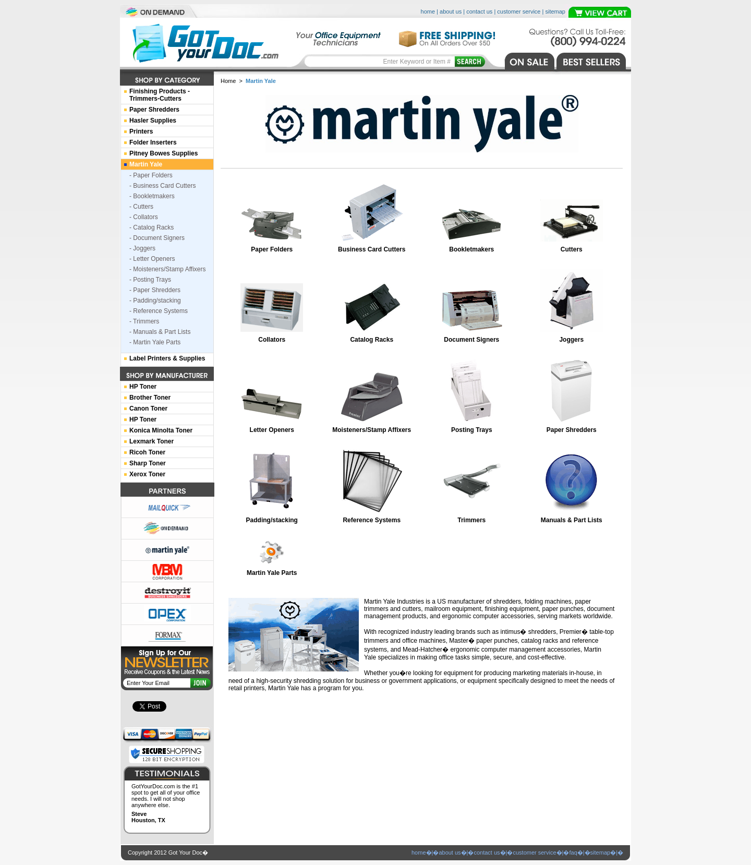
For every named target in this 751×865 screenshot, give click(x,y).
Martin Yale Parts (272, 572)
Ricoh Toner (147, 452)
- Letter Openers (152, 258)
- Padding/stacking (155, 300)
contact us (479, 11)
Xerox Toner (147, 474)
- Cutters (141, 206)
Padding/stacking (272, 520)
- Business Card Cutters (162, 185)
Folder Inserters (153, 142)
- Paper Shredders (154, 290)
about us (451, 11)
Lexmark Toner (151, 441)
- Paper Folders (151, 175)
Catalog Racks (371, 339)
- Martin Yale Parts (154, 342)
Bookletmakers (471, 249)
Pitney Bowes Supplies (163, 153)
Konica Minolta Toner (160, 430)
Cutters (572, 249)
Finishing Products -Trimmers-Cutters (159, 95)
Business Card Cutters (371, 249)
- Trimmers (144, 321)
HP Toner (142, 386)
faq (573, 852)
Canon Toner (148, 408)
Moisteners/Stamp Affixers (371, 430)
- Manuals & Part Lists (159, 331)
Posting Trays (471, 430)
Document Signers (471, 339)
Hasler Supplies (152, 120)
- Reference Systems (158, 311)
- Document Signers (157, 238)
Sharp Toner (147, 463)
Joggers (571, 339)
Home (228, 81)
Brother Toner (150, 397)
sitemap (555, 11)
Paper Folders (272, 249)
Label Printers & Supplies (167, 358)
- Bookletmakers (152, 196)
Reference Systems (372, 520)
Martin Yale (145, 164)
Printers (141, 131)
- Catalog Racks (151, 227)
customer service (518, 11)
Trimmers (471, 520)
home (428, 11)
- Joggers (142, 248)
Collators (271, 339)
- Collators (143, 217)
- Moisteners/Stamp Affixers (167, 269)
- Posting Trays (150, 279)
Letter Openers (272, 430)
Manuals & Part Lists (571, 520)
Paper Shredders (572, 430)
